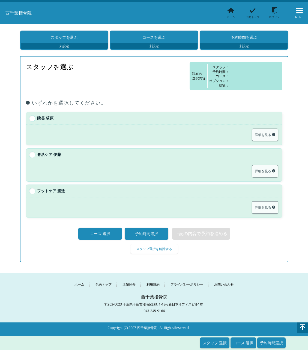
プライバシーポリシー (187, 288)
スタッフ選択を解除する (154, 252)
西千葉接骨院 (23, 12)
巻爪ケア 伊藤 (49, 157)
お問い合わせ (224, 288)
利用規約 (153, 288)
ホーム (79, 288)
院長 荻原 (45, 121)
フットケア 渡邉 (51, 194)
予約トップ (103, 288)
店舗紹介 (129, 288)
